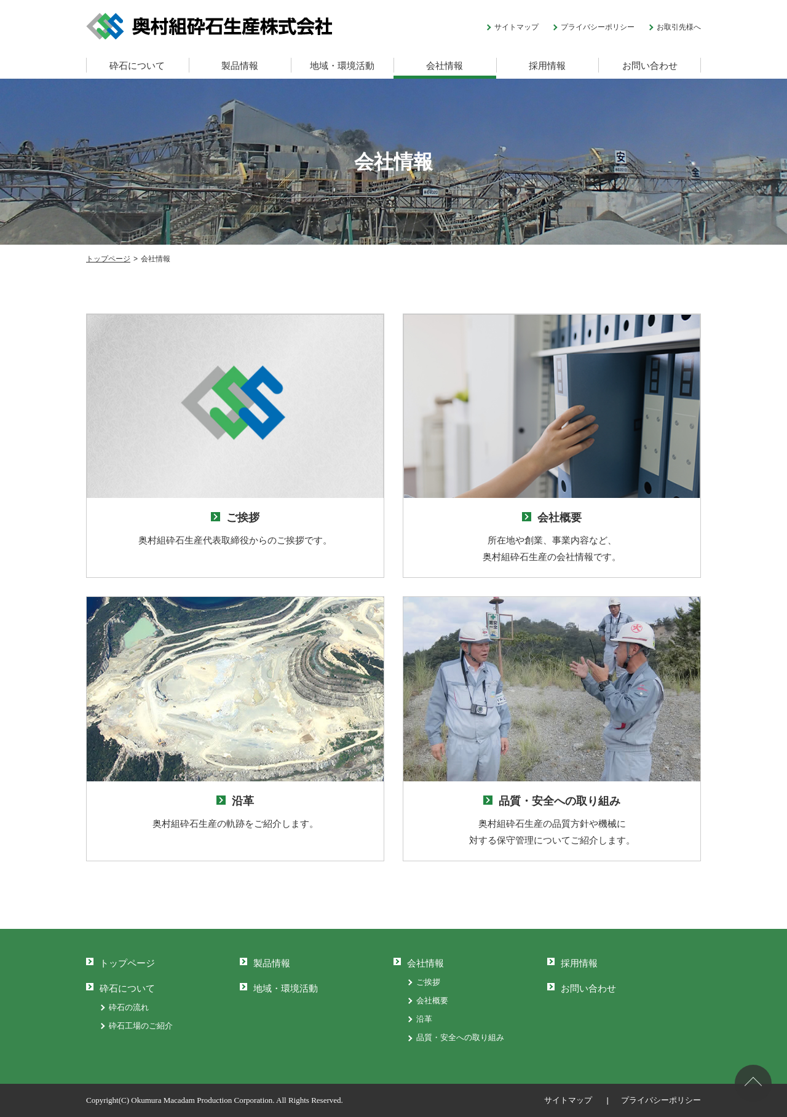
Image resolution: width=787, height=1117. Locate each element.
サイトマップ (516, 27)
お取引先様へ (679, 27)
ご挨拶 (428, 982)
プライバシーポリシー (598, 27)
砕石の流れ (129, 1007)
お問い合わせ (650, 65)
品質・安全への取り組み (460, 1037)
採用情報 (547, 65)
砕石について (137, 65)
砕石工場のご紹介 (141, 1025)
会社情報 (444, 65)
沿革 (424, 1019)
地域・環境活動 (342, 65)
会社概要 (432, 1000)
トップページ (127, 963)
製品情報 (239, 65)
